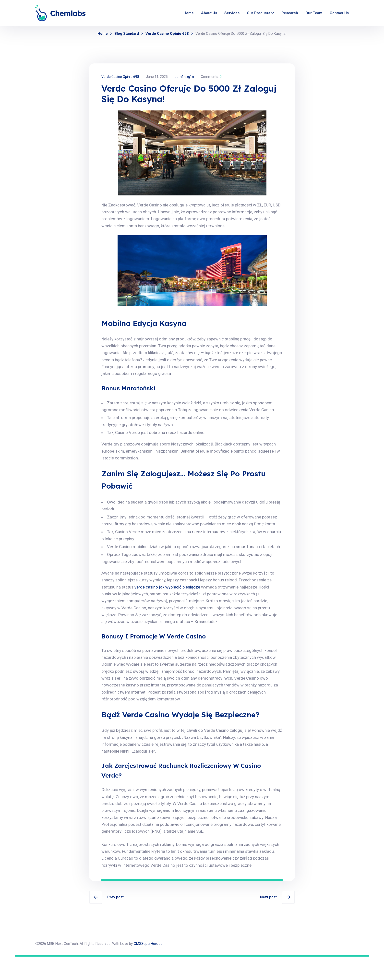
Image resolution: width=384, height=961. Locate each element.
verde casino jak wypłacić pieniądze (167, 590)
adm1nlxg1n (184, 77)
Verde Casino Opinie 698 (167, 33)
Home (102, 33)
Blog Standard (126, 33)
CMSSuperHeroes (148, 948)
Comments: (211, 77)
